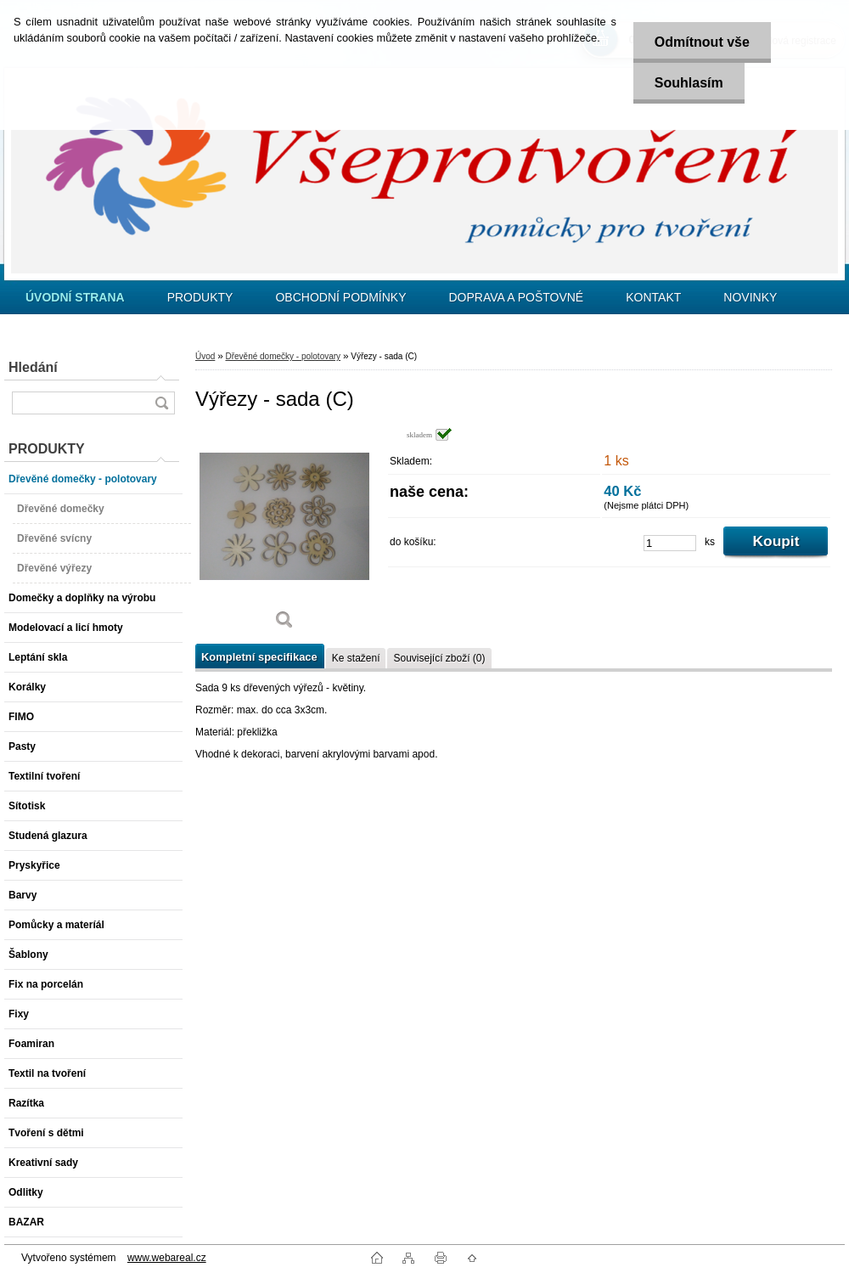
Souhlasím (689, 83)
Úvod (205, 356)
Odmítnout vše (702, 42)
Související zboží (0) (439, 658)
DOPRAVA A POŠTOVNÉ (515, 297)
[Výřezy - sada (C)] (284, 534)
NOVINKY (750, 297)
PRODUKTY (200, 297)
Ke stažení (356, 658)
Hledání (33, 367)
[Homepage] (75, 297)
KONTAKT (653, 297)
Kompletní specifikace (259, 657)
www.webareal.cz (166, 1258)
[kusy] (670, 543)
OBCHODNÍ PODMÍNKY (340, 297)
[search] (161, 403)
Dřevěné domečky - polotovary (282, 356)
